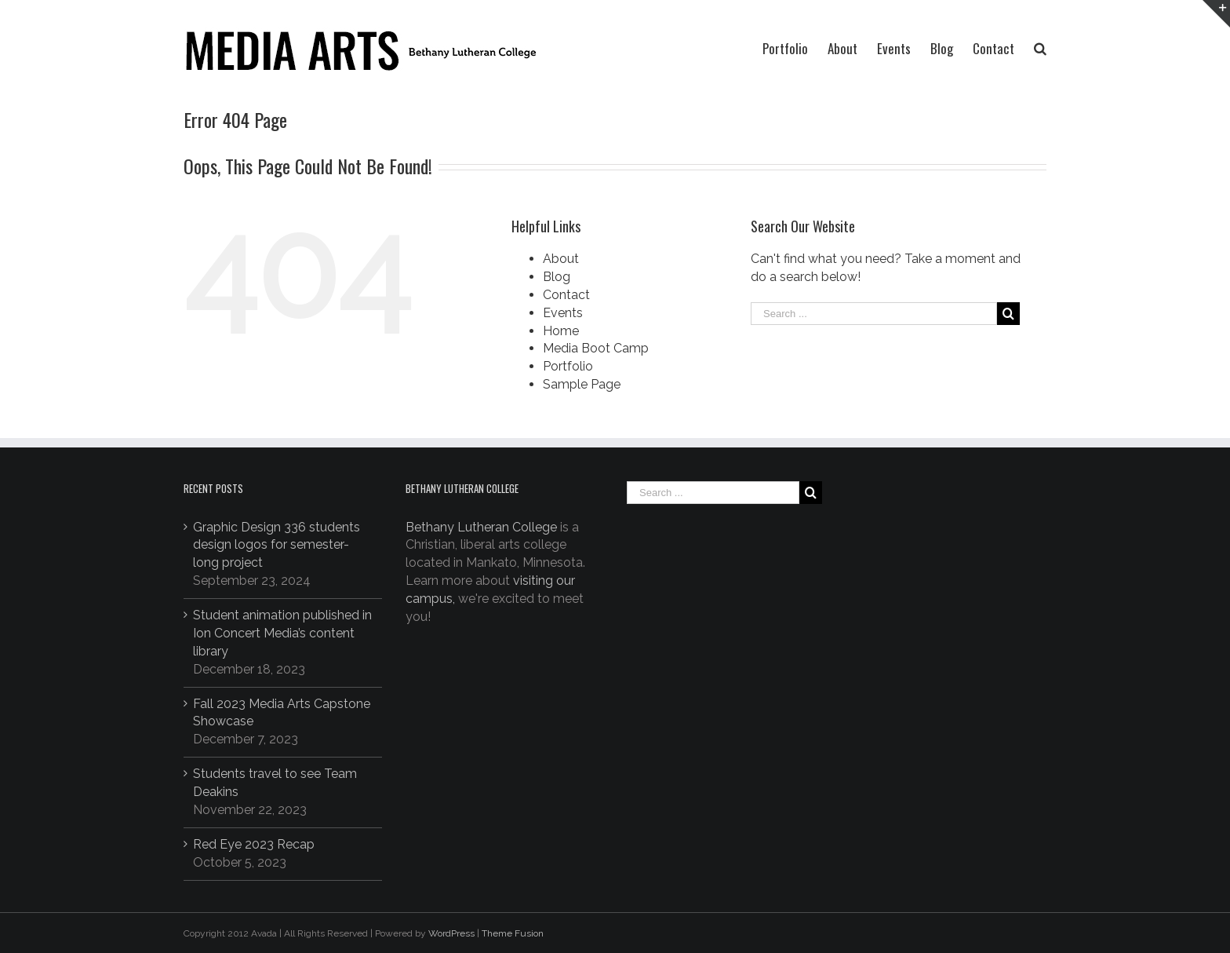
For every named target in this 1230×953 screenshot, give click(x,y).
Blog (556, 276)
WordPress (451, 933)
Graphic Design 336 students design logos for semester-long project (276, 545)
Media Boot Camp (596, 348)
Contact (566, 294)
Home (561, 330)
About (561, 258)
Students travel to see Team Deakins (275, 782)
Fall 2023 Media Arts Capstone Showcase (281, 712)
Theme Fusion (513, 933)
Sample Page (581, 384)
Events (563, 312)
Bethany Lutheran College (481, 527)
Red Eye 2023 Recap (254, 844)
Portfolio (568, 366)
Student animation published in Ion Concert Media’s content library (282, 633)
